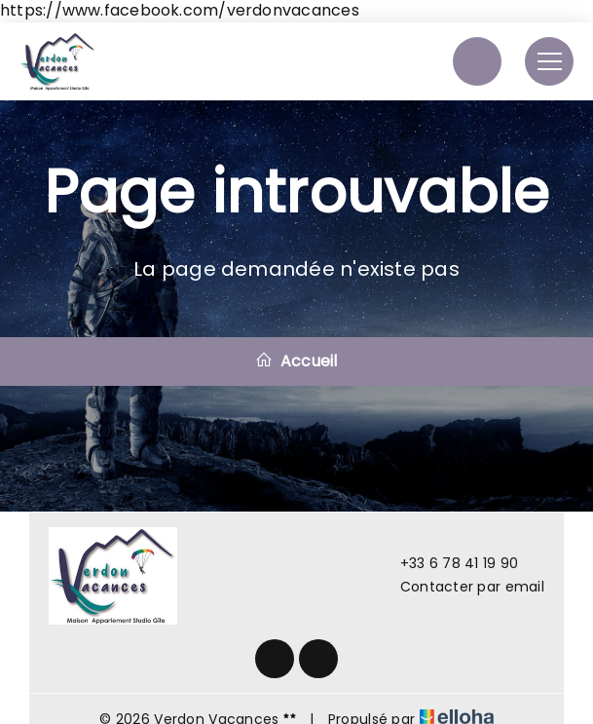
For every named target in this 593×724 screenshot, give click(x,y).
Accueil (296, 361)
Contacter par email (461, 586)
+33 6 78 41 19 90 (448, 563)
